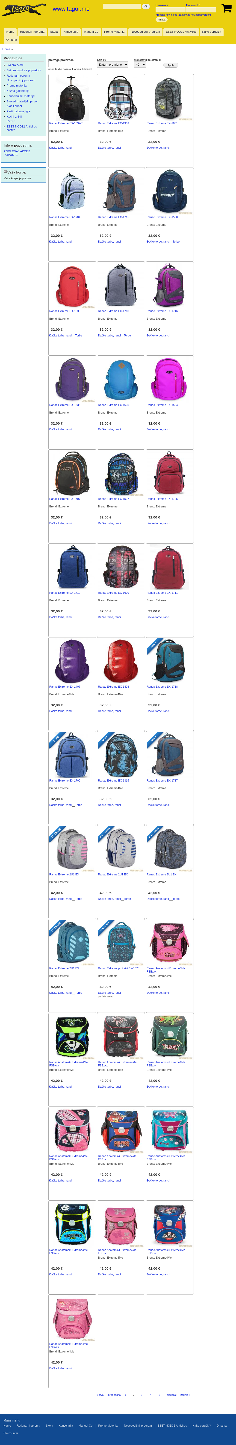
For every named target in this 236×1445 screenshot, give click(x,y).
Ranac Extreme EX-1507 (64, 499)
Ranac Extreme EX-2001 (162, 123)
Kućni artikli (14, 116)
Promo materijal (17, 85)
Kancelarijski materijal (21, 96)
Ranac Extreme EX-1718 (162, 686)
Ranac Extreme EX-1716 (162, 311)
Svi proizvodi (15, 65)
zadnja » (185, 1394)
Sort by (101, 59)
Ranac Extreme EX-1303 (113, 123)
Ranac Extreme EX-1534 (162, 405)
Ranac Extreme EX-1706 (64, 780)
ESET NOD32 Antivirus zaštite (22, 128)
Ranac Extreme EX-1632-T (66, 123)
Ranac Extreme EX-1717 (162, 780)
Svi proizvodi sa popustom (24, 70)
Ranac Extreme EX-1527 (113, 499)
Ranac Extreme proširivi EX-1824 (118, 968)
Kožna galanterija (18, 91)
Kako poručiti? (211, 31)
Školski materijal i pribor (22, 101)
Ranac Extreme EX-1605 (113, 405)
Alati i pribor (14, 106)
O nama (11, 39)
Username (163, 5)
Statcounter (10, 1433)
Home (10, 31)
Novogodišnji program (145, 31)
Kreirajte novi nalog (166, 14)
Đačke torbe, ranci (60, 147)
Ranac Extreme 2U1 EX (64, 874)
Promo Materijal (114, 31)
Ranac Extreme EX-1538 (162, 217)
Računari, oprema (18, 75)
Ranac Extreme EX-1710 (113, 311)
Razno (11, 121)
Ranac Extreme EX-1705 (162, 499)
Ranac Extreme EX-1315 (113, 780)
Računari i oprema (32, 31)
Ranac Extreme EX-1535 (64, 405)
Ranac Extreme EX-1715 (113, 217)
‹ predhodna (114, 1394)
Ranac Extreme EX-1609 (113, 592)
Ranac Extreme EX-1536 (64, 311)
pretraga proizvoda (61, 60)
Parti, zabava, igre (18, 111)
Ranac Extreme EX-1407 (64, 686)
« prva (99, 1394)
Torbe (176, 241)
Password (193, 5)
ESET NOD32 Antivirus (181, 31)
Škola (54, 31)
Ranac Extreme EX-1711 (162, 592)
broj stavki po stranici (147, 59)
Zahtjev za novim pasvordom (195, 14)
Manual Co (91, 31)
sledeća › (172, 1394)
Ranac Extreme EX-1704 (64, 217)
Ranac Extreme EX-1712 (64, 592)
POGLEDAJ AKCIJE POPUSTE (17, 153)
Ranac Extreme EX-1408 (113, 686)
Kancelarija (70, 31)
